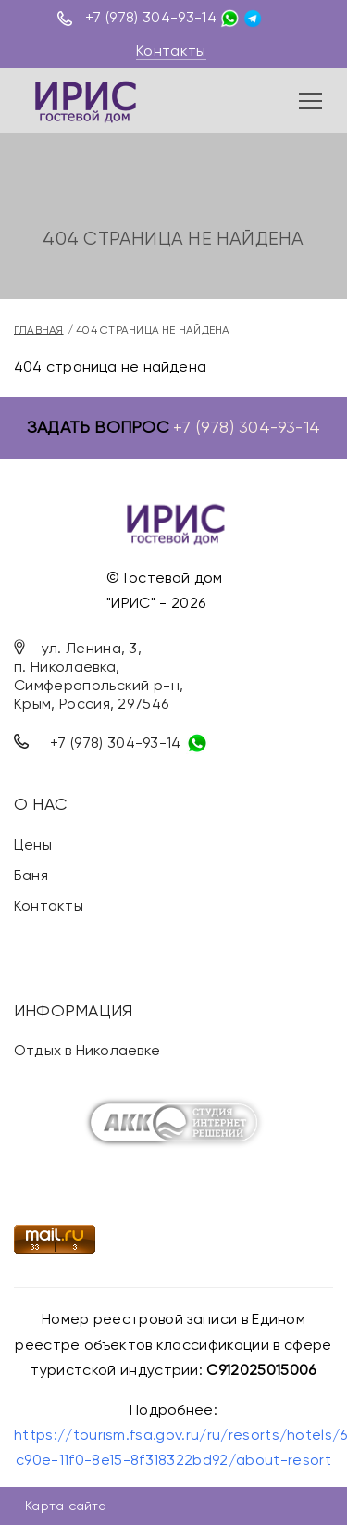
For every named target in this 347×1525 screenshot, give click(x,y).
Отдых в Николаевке (87, 1050)
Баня (31, 875)
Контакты (171, 50)
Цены (33, 844)
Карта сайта (65, 1505)
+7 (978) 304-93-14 (151, 17)
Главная (39, 329)
